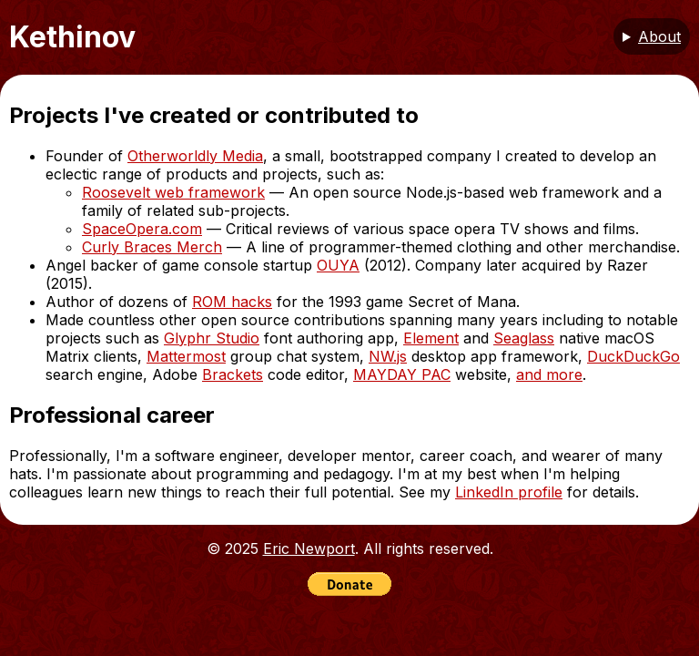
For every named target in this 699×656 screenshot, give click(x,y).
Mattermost (186, 356)
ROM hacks (232, 301)
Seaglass (523, 338)
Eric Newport (309, 548)
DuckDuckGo (633, 356)
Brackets (232, 374)
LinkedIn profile (508, 492)
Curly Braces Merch (152, 247)
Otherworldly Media (195, 156)
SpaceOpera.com (142, 229)
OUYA (338, 265)
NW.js (388, 356)
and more (549, 374)
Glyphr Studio (211, 338)
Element (431, 338)
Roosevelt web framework (173, 192)
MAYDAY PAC (402, 374)
